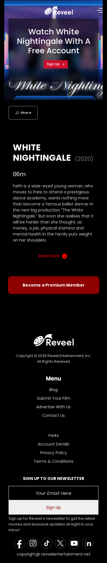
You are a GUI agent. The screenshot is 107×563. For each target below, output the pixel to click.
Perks (54, 435)
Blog (53, 390)
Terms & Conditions (53, 461)
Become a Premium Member (54, 285)
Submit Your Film (53, 398)
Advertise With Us (53, 407)
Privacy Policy (53, 453)
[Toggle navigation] (12, 10)
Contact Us (53, 415)
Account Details (53, 444)
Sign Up (56, 64)
